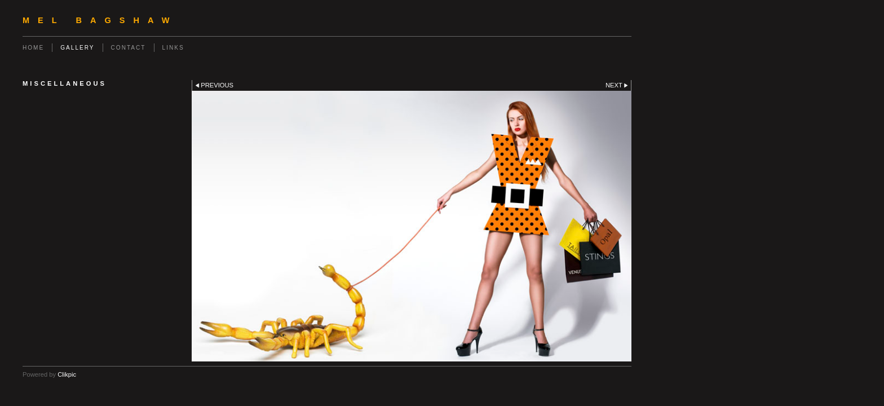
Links (173, 48)
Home (33, 48)
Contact (128, 48)
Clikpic (67, 374)
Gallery (77, 48)
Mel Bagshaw (100, 20)
